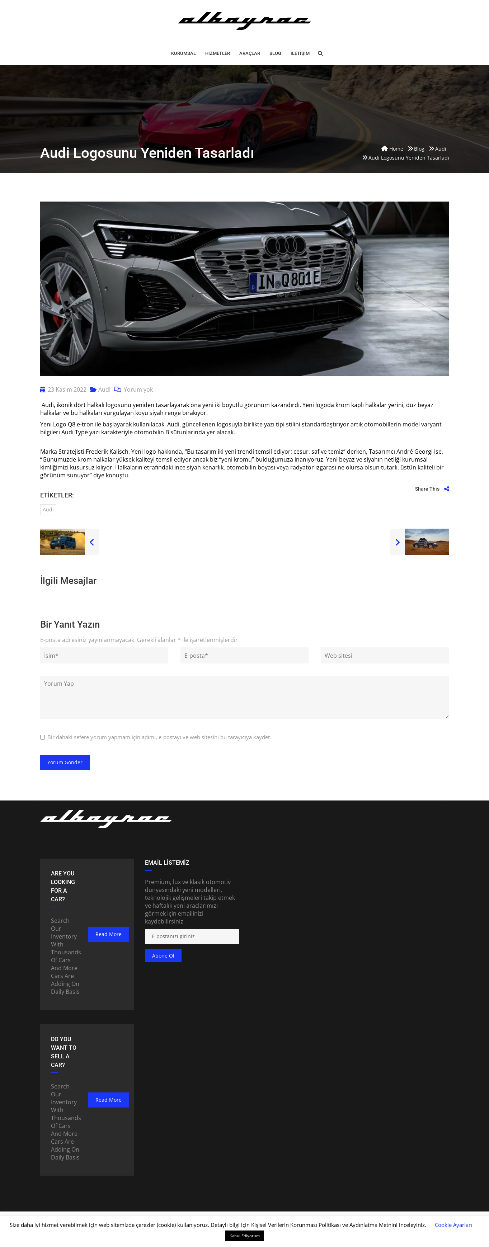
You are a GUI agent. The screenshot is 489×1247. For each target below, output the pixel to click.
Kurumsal (183, 53)
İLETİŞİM (300, 53)
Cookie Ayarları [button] (453, 1224)
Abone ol (163, 955)
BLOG (275, 53)
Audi (104, 389)
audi (48, 509)
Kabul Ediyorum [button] (245, 1235)
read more (108, 934)
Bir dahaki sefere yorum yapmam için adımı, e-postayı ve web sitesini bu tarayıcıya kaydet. (159, 737)
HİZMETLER (217, 53)
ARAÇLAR (249, 53)
